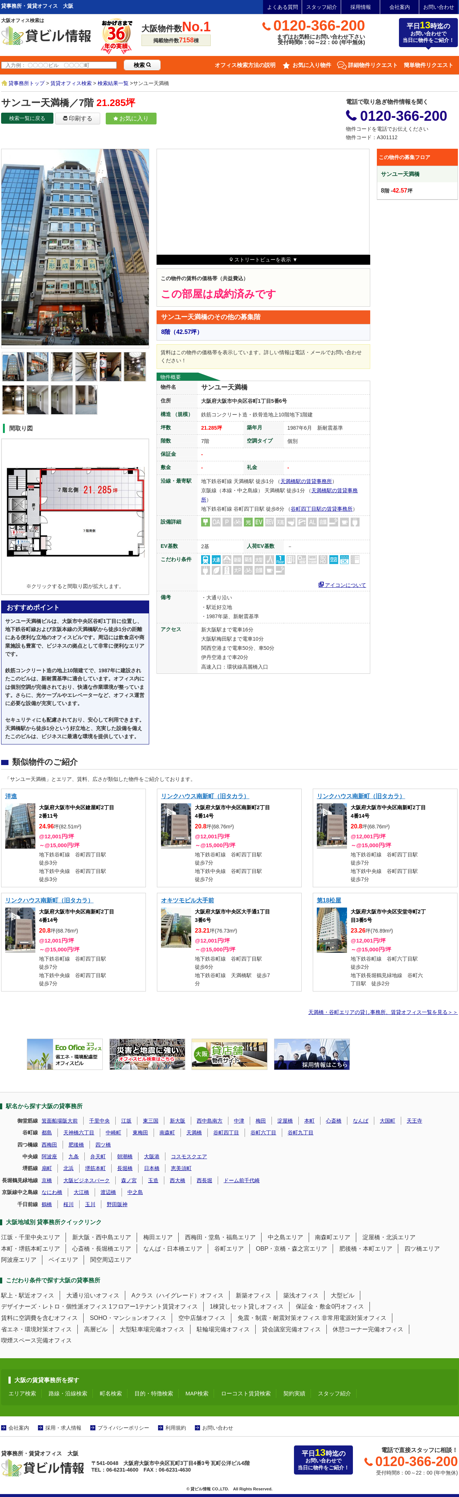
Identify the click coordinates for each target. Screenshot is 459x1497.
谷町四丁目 (226, 1132)
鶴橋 (47, 1204)
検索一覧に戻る (27, 118)
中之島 (135, 1192)
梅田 (261, 1121)
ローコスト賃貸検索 (246, 1393)
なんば (360, 1121)
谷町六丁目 (263, 1132)
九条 (74, 1156)
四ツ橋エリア (422, 1249)
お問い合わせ (438, 7)
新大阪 (177, 1121)
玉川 (90, 1204)
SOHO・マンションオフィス (128, 1318)
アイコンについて (343, 584)
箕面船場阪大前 (60, 1121)
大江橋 (81, 1192)
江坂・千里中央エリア (30, 1237)
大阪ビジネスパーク (86, 1180)
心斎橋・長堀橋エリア (101, 1249)
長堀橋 (125, 1168)
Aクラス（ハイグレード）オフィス (178, 1295)
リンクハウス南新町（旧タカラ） (205, 796)
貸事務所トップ (26, 83)
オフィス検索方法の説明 (245, 65)
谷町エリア (229, 1249)
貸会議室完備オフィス (291, 1329)
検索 (142, 65)
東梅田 (140, 1132)
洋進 (11, 796)
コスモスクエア (189, 1156)
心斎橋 (333, 1121)
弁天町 (98, 1156)
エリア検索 (22, 1393)
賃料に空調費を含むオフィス (39, 1318)
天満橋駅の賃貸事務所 (306, 481)
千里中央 (99, 1121)
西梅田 (49, 1145)
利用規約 (175, 1428)
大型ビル (342, 1295)
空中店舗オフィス (201, 1318)
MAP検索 (197, 1393)
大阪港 (152, 1156)
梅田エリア (158, 1237)
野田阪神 (117, 1204)
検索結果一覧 (113, 83)
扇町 (47, 1168)
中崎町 (113, 1132)
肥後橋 (76, 1145)
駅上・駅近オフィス (27, 1295)
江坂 (126, 1121)
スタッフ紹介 (321, 7)
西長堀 (204, 1180)
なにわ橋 (52, 1192)
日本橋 (152, 1168)
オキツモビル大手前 (187, 900)
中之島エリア (285, 1237)
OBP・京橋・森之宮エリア (291, 1249)
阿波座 (49, 1156)
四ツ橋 (103, 1145)
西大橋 (177, 1180)
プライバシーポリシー (123, 1428)
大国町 (387, 1121)
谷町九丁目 (300, 1132)
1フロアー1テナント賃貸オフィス (153, 1306)
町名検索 (111, 1393)
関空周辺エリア (111, 1260)
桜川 (68, 1204)
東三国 (150, 1121)
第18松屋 (329, 900)
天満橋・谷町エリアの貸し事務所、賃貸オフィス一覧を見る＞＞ (383, 1012)
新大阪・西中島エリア (101, 1237)
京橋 (47, 1180)
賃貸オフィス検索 (71, 83)
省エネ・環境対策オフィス (36, 1329)
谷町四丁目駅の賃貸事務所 (322, 509)
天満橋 (194, 1132)
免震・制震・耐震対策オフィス (279, 1318)
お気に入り (131, 118)
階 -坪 (397, 190)
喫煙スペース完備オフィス (36, 1340)
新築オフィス (253, 1295)
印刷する (77, 118)
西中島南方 (210, 1121)
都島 (47, 1132)
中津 (239, 1121)
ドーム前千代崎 (242, 1180)
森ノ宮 (129, 1180)
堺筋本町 (95, 1168)
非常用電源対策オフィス (354, 1318)
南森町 (167, 1132)
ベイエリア (63, 1260)
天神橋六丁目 (78, 1132)
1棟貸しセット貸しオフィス (247, 1306)
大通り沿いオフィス (92, 1295)
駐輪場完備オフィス (223, 1329)
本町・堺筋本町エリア (30, 1249)
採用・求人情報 (63, 1428)
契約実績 (294, 1393)
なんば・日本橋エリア (172, 1249)
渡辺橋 (108, 1192)
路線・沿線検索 (68, 1393)
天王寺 (414, 1121)
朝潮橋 (125, 1156)
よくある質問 (282, 7)
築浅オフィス (301, 1295)
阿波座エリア (18, 1260)
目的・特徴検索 (153, 1393)
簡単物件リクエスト (428, 65)
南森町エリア (332, 1237)
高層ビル (96, 1329)
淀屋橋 (285, 1121)
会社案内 (399, 7)
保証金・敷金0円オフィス (330, 1306)
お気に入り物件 (311, 65)
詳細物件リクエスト (373, 65)
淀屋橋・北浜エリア (389, 1237)
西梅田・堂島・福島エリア (220, 1237)
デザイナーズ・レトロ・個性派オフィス (54, 1306)
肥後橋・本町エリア (365, 1249)
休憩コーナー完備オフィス (368, 1329)
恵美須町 (181, 1168)
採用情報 (360, 7)
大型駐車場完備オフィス (152, 1329)
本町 (309, 1121)
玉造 (153, 1180)
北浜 (68, 1168)
